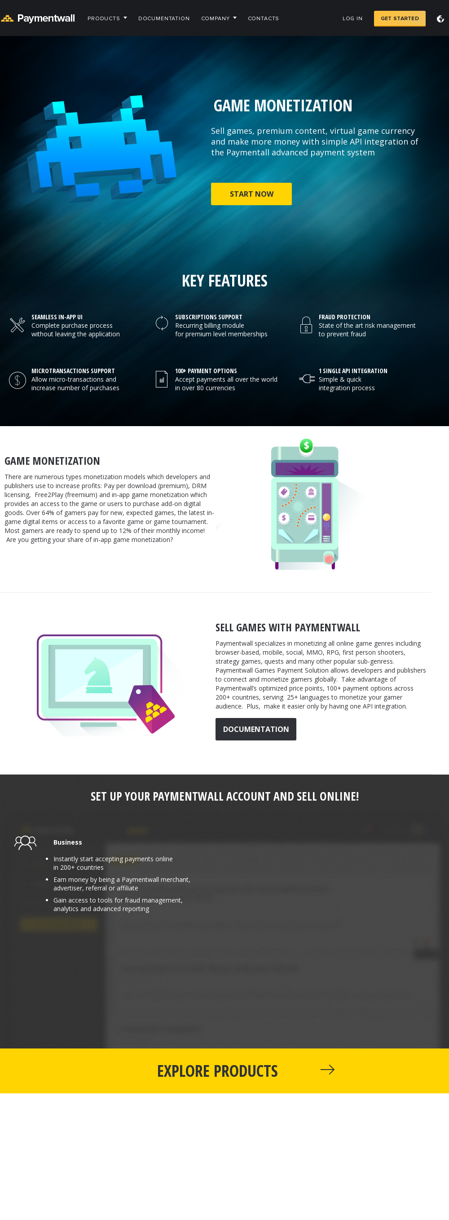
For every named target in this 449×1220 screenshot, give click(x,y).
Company (215, 18)
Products (104, 18)
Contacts (264, 18)
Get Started (400, 18)
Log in (353, 18)
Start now (251, 194)
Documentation (164, 18)
